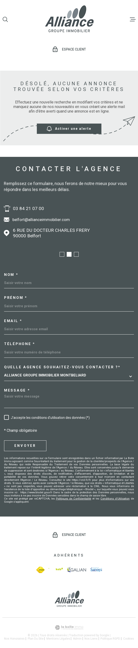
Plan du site (36, 638)
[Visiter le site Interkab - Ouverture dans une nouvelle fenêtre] (56, 569)
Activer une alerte (69, 128)
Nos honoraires (14, 638)
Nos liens (91, 638)
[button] (62, 254)
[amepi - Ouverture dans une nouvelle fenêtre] (96, 569)
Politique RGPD (110, 638)
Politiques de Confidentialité (73, 498)
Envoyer (25, 446)
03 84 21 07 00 (28, 208)
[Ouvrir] (5, 19)
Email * (13, 321)
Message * (17, 390)
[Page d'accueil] (69, 19)
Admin (77, 638)
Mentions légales (58, 638)
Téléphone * (19, 344)
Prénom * (15, 298)
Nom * (11, 275)
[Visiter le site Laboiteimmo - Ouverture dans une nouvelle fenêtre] (69, 627)
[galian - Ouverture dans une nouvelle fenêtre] (76, 569)
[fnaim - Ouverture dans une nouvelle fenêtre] (40, 569)
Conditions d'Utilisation (115, 498)
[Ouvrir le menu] (133, 19)
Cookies (128, 638)
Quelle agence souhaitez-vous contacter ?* (62, 367)
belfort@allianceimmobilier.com (41, 219)
